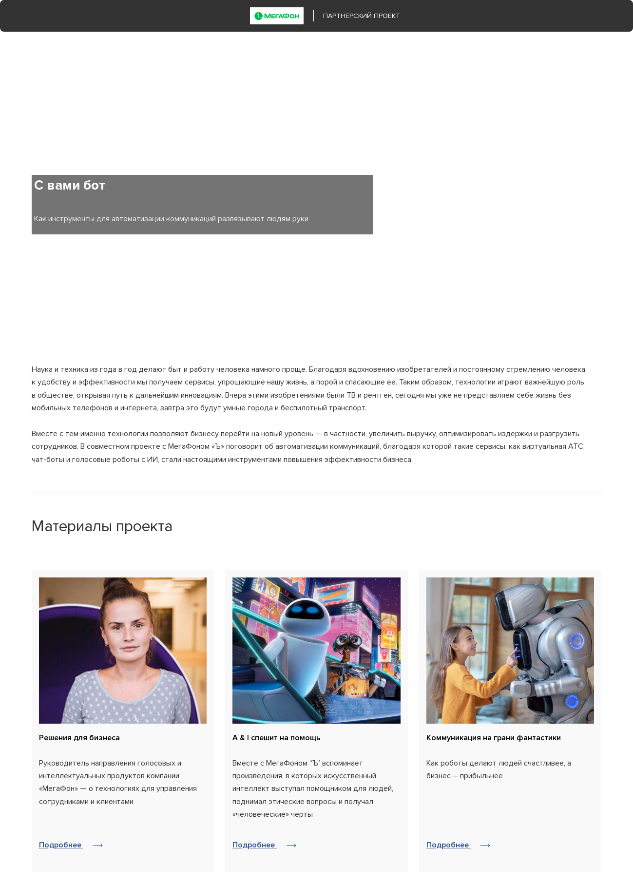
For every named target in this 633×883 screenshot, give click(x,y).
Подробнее (71, 845)
